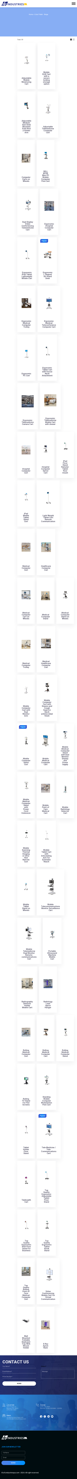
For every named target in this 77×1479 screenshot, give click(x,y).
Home (31, 14)
